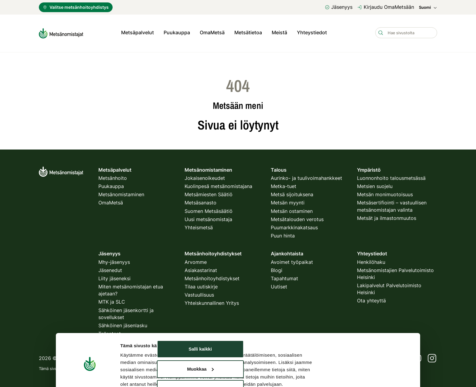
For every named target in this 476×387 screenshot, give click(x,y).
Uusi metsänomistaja (208, 218)
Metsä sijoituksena (292, 193)
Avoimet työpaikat (292, 260)
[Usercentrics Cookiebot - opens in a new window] (89, 351)
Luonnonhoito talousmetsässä (391, 176)
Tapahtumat (284, 277)
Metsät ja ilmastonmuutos (386, 217)
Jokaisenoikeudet (205, 176)
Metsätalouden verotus (297, 218)
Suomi (428, 7)
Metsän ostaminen (292, 210)
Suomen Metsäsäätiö (209, 210)
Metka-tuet (283, 185)
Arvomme (196, 260)
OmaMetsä (212, 32)
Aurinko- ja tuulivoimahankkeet (306, 176)
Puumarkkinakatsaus (294, 226)
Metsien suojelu (375, 185)
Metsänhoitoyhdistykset (212, 277)
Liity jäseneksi (114, 277)
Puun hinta (283, 234)
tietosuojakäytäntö (155, 367)
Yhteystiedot (312, 32)
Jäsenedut (110, 269)
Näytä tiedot (133, 351)
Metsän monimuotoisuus (385, 193)
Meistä (279, 32)
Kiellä (200, 339)
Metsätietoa (248, 32)
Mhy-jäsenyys (114, 260)
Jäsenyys (338, 7)
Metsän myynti (287, 201)
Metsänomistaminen (121, 193)
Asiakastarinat (201, 269)
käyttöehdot (190, 367)
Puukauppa (177, 32)
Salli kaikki (200, 299)
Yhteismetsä (199, 226)
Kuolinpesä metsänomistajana (218, 185)
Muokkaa (200, 318)
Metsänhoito (112, 176)
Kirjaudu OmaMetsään (385, 7)
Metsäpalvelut (137, 32)
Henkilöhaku (371, 260)
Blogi (276, 269)
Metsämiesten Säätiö (209, 193)
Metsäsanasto (200, 201)
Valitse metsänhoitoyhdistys (76, 7)
